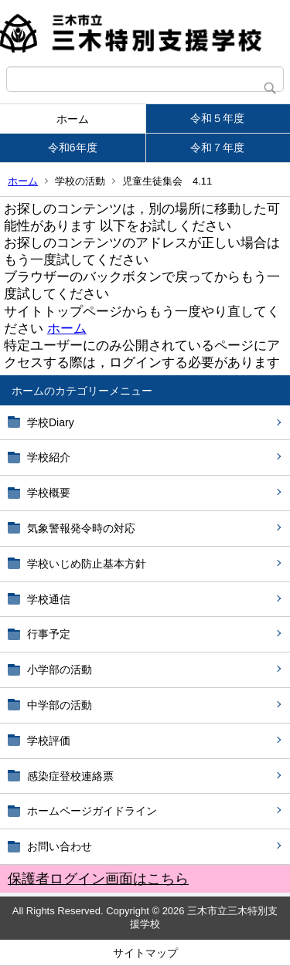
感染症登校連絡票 (70, 776)
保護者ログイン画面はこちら (98, 878)
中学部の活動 (59, 705)
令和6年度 (72, 147)
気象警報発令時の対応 (81, 528)
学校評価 (48, 740)
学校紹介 (48, 457)
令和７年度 (217, 147)
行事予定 (54, 634)
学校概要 (48, 492)
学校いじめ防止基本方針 (86, 564)
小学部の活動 (59, 669)
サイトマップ (145, 953)
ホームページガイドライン (92, 811)
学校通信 (48, 599)
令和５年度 (217, 118)
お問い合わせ (59, 846)
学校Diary (50, 422)
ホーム (72, 119)
